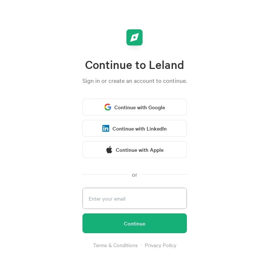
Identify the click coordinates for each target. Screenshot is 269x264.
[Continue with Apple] (134, 149)
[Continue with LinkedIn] (134, 128)
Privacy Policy (160, 245)
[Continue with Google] (134, 107)
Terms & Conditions (115, 245)
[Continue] (134, 223)
